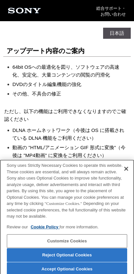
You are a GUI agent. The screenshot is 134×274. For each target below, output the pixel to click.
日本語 (117, 33)
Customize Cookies (67, 242)
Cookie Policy (45, 228)
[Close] (126, 170)
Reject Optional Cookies (67, 256)
